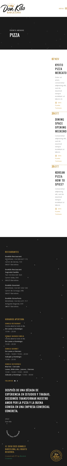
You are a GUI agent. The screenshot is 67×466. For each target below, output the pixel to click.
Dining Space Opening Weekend (61, 125)
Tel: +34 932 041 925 (13, 275)
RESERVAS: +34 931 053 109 (16, 288)
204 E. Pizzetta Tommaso (58, 105)
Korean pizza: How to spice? (60, 178)
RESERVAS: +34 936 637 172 (16, 259)
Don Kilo (8, 421)
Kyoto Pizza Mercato (61, 69)
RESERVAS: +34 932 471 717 (16, 301)
